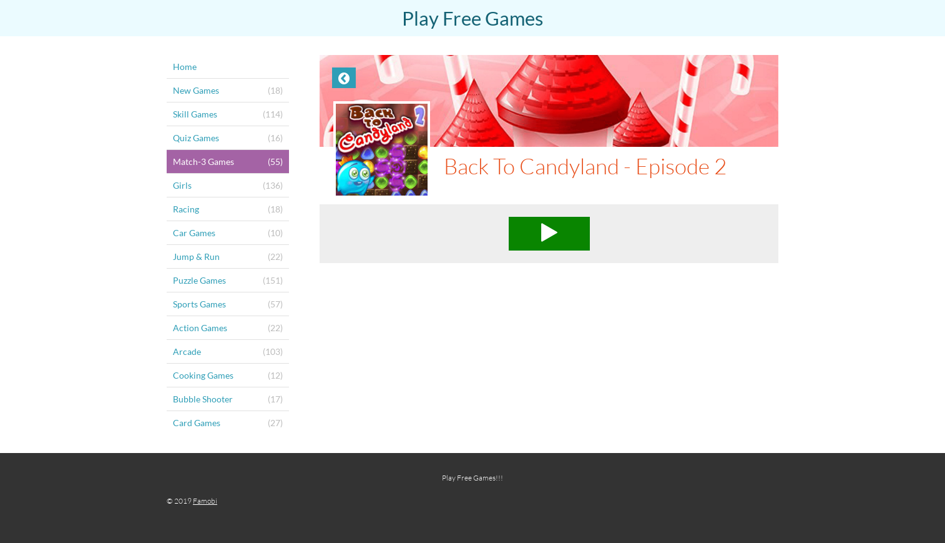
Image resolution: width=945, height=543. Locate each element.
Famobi (205, 501)
